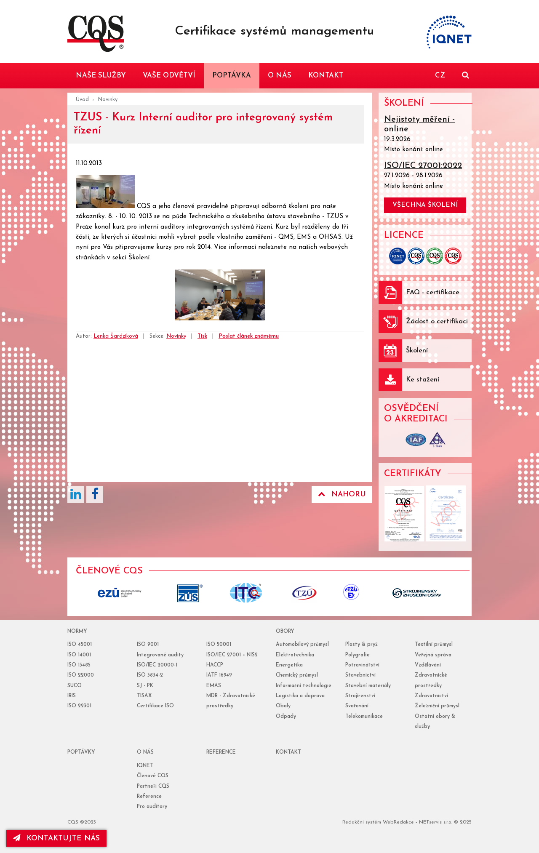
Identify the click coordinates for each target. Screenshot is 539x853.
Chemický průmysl (297, 675)
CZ (440, 75)
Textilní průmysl (434, 644)
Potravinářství (362, 665)
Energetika (289, 665)
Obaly (283, 706)
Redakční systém (361, 822)
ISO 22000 (80, 675)
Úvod (82, 99)
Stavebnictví (360, 675)
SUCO (74, 685)
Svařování (356, 706)
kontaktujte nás (56, 838)
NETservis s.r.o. (435, 822)
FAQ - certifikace (432, 292)
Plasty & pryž (361, 644)
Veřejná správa (433, 655)
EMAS (213, 685)
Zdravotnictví (431, 695)
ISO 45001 (79, 644)
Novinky (107, 99)
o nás (145, 752)
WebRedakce (398, 822)
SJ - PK (145, 685)
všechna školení (425, 205)
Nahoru (342, 494)
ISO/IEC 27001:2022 (423, 166)
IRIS (71, 695)
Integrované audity (160, 655)
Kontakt (288, 752)
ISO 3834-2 (150, 675)
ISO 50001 (218, 644)
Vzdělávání (428, 665)
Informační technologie (303, 685)
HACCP (214, 665)
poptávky (81, 752)
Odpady (286, 716)
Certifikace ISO (155, 706)
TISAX (144, 695)
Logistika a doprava (300, 695)
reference (221, 752)
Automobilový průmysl (302, 644)
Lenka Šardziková (115, 336)
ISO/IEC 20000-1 (157, 665)
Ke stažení (422, 379)
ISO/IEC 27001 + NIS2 (232, 655)
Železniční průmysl (437, 706)
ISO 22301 (79, 706)
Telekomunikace (364, 716)
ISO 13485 (79, 665)
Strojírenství (360, 695)
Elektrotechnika (295, 655)
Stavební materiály (368, 685)
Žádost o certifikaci (437, 321)
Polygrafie (357, 655)
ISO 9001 (148, 644)
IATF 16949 (219, 675)
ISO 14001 (79, 655)
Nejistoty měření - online (419, 124)
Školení (417, 350)
